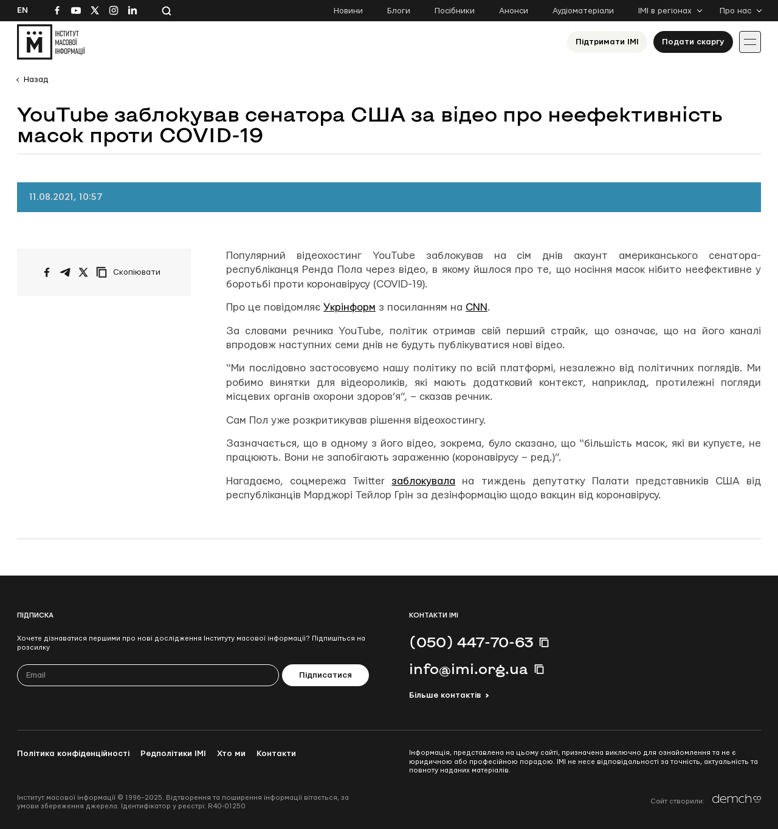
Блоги (398, 11)
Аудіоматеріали (583, 11)
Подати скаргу (693, 42)
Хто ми (231, 753)
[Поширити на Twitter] (83, 272)
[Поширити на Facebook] (46, 272)
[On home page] (51, 42)
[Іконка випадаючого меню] (750, 42)
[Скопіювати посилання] (131, 272)
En (22, 10)
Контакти (276, 753)
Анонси (513, 11)
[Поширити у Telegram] (65, 272)
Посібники (455, 11)
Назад (36, 79)
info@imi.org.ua (468, 668)
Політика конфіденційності (73, 753)
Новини (348, 11)
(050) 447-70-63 (471, 642)
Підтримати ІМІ (607, 42)
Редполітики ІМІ (173, 753)
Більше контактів (445, 695)
